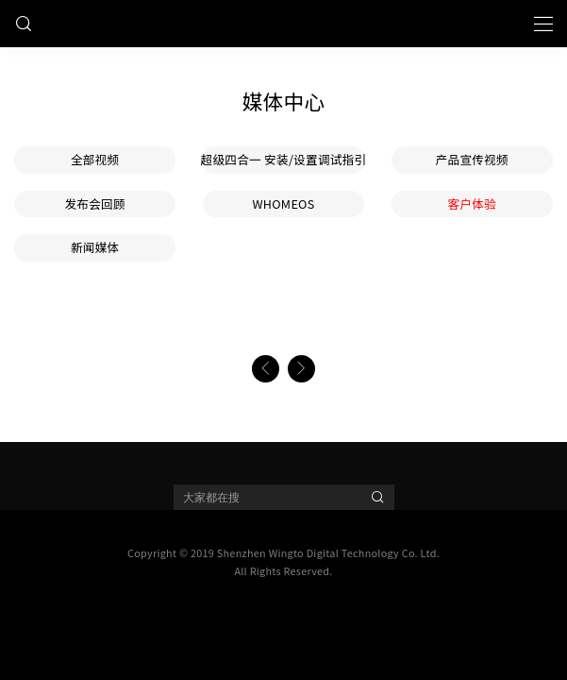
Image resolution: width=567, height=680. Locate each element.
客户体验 (472, 203)
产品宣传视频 (472, 159)
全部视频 (95, 159)
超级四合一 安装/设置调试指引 (284, 159)
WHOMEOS (283, 203)
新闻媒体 (95, 247)
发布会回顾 (94, 203)
